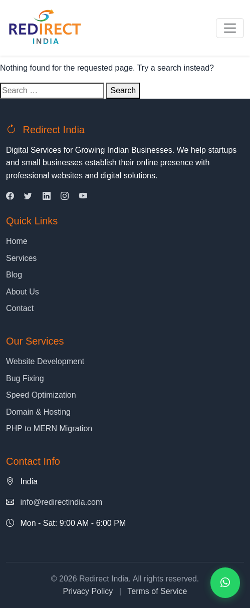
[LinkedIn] (47, 196)
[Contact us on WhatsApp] (225, 582)
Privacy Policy (88, 591)
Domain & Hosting (38, 412)
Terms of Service (157, 591)
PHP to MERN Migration (49, 428)
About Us (22, 291)
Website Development (45, 361)
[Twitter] (28, 196)
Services (21, 258)
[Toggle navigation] (230, 28)
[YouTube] (83, 196)
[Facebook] (10, 196)
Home (17, 241)
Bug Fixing (25, 378)
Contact (20, 308)
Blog (14, 274)
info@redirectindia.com (61, 502)
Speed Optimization (41, 395)
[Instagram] (65, 196)
